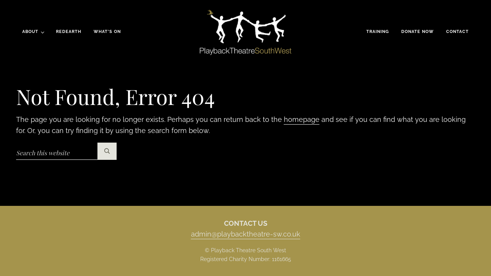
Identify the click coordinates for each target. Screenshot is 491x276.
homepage (302, 119)
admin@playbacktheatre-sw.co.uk (245, 234)
